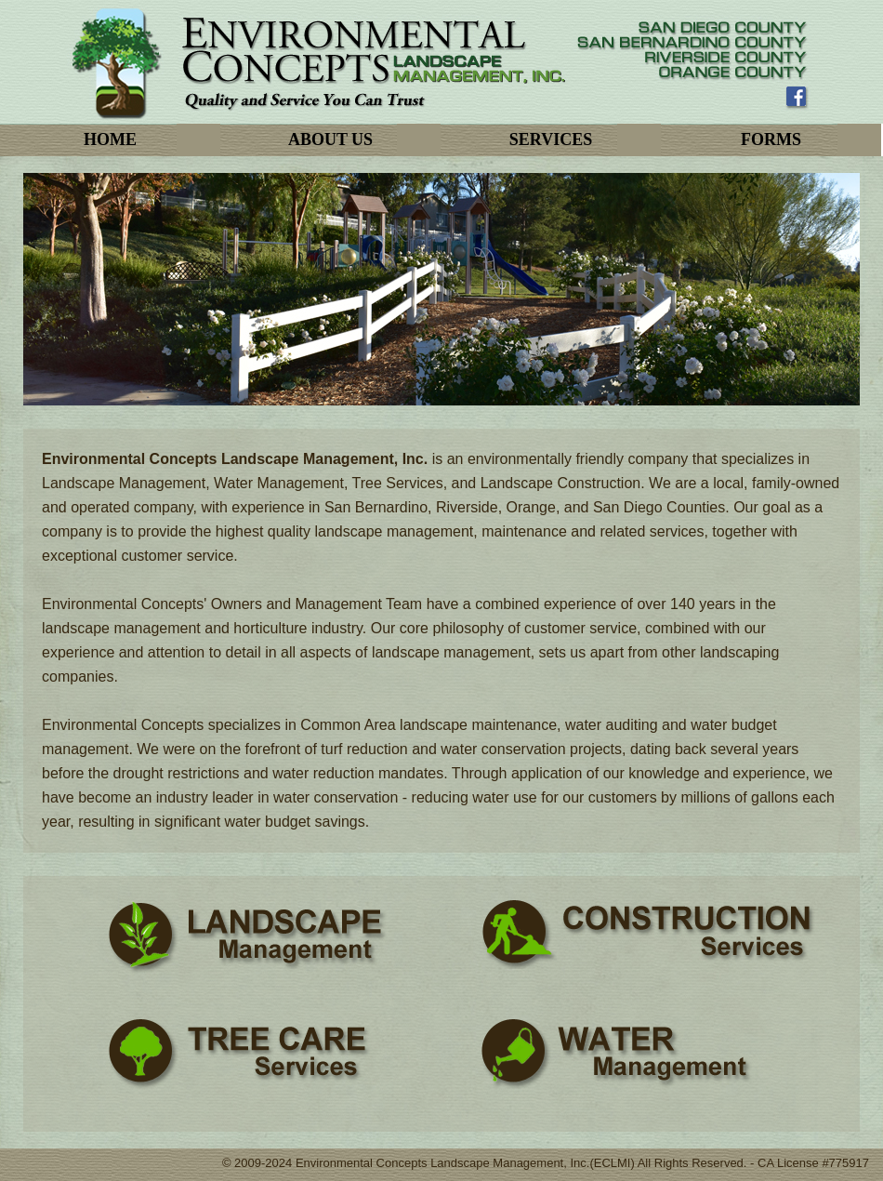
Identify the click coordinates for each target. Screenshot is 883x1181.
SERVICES (550, 139)
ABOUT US (330, 139)
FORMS (771, 139)
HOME (110, 139)
